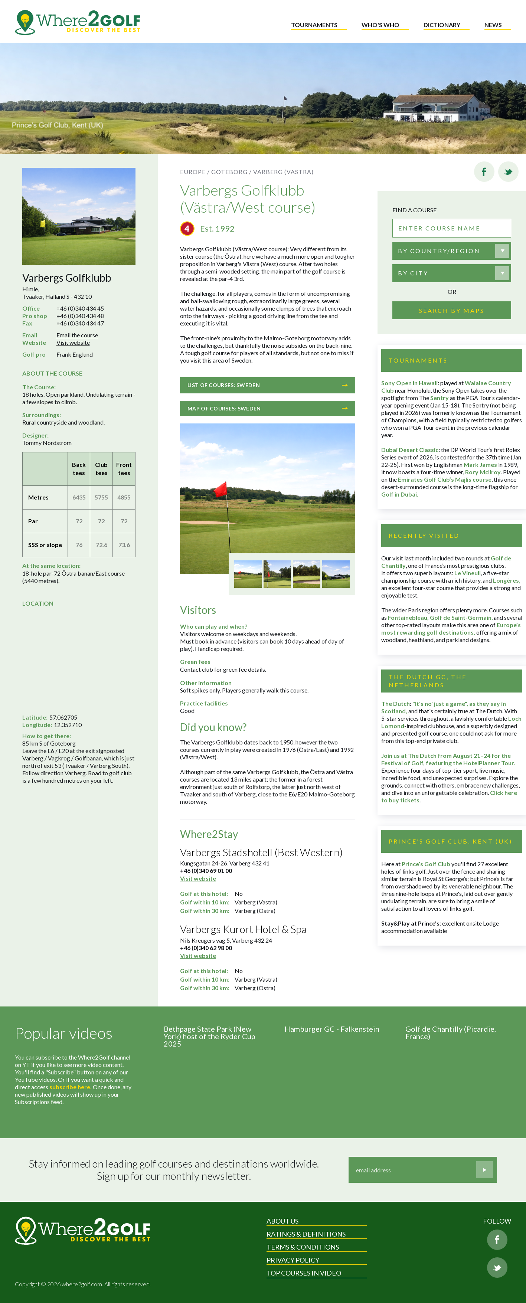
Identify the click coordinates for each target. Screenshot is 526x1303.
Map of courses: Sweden (267, 408)
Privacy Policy (293, 1260)
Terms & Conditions (303, 1247)
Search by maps (451, 310)
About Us (282, 1221)
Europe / (195, 171)
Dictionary (442, 24)
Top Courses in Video (304, 1273)
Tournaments (314, 24)
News (493, 24)
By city (413, 272)
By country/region (439, 250)
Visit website (73, 342)
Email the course (77, 334)
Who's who (380, 24)
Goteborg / (231, 171)
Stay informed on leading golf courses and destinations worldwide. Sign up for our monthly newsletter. (174, 1170)
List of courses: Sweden (267, 385)
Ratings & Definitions (306, 1234)
